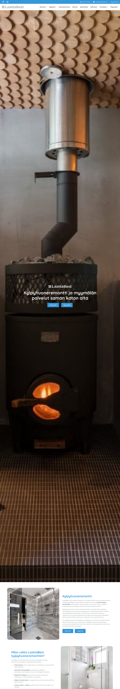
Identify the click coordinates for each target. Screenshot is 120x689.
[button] (33, 614)
